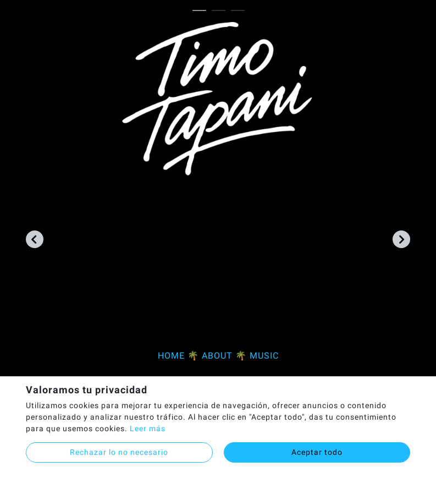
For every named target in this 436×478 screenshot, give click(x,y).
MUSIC (264, 355)
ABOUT (217, 355)
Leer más (147, 428)
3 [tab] (240, 11)
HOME (171, 355)
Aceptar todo (317, 452)
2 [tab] (221, 11)
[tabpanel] (218, 197)
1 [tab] (202, 11)
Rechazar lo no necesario (119, 452)
